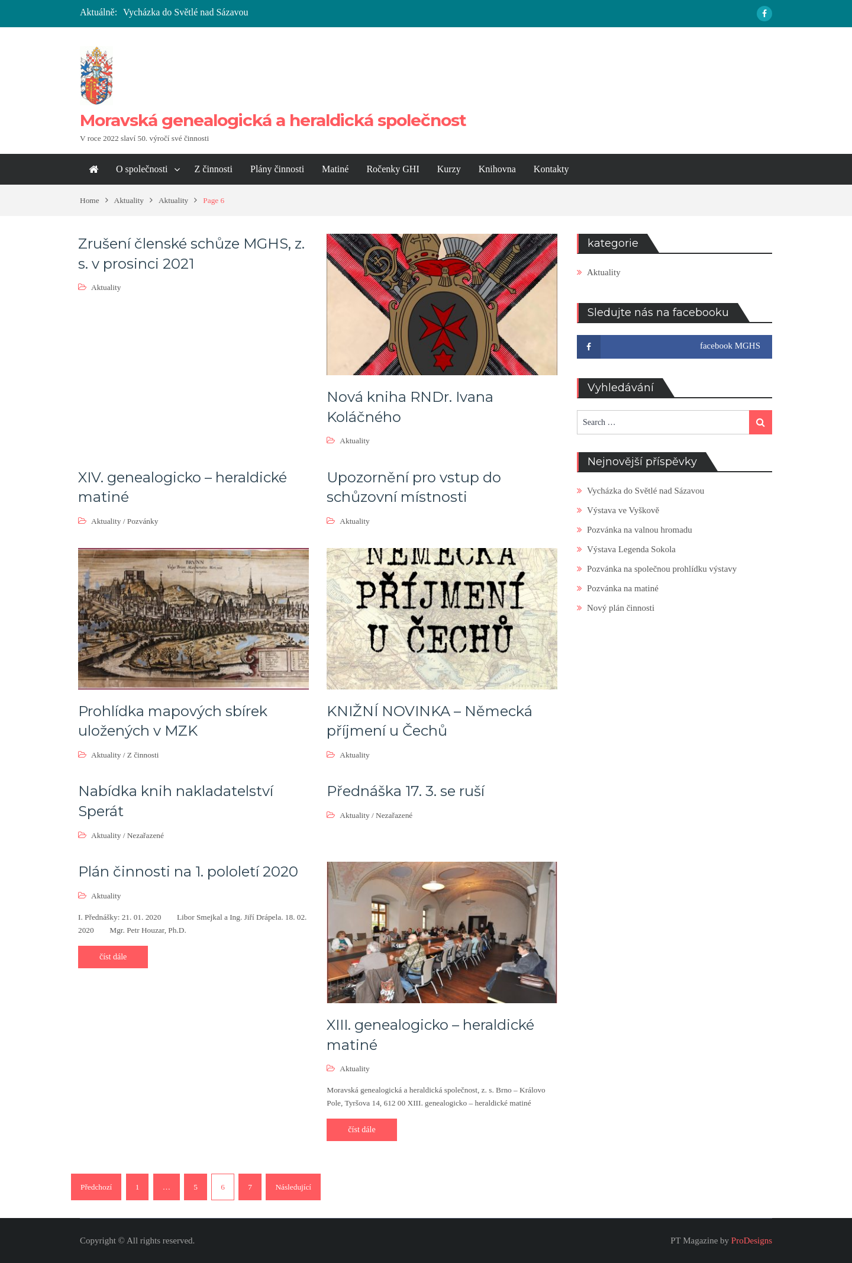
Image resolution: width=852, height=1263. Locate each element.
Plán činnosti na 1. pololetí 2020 (188, 871)
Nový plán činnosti (620, 608)
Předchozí (96, 1187)
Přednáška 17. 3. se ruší (406, 791)
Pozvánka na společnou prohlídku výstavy (662, 568)
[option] (309, 13)
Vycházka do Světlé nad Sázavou (185, 12)
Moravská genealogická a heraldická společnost (273, 120)
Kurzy (449, 169)
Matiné (335, 169)
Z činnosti (214, 169)
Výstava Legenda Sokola (631, 549)
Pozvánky (143, 521)
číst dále (113, 956)
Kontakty (551, 169)
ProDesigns (751, 1240)
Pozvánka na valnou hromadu (639, 529)
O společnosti (142, 169)
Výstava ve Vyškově (623, 510)
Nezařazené (145, 835)
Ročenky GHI (392, 169)
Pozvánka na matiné (623, 588)
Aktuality (106, 287)
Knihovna (497, 169)
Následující (293, 1187)
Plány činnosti (277, 169)
